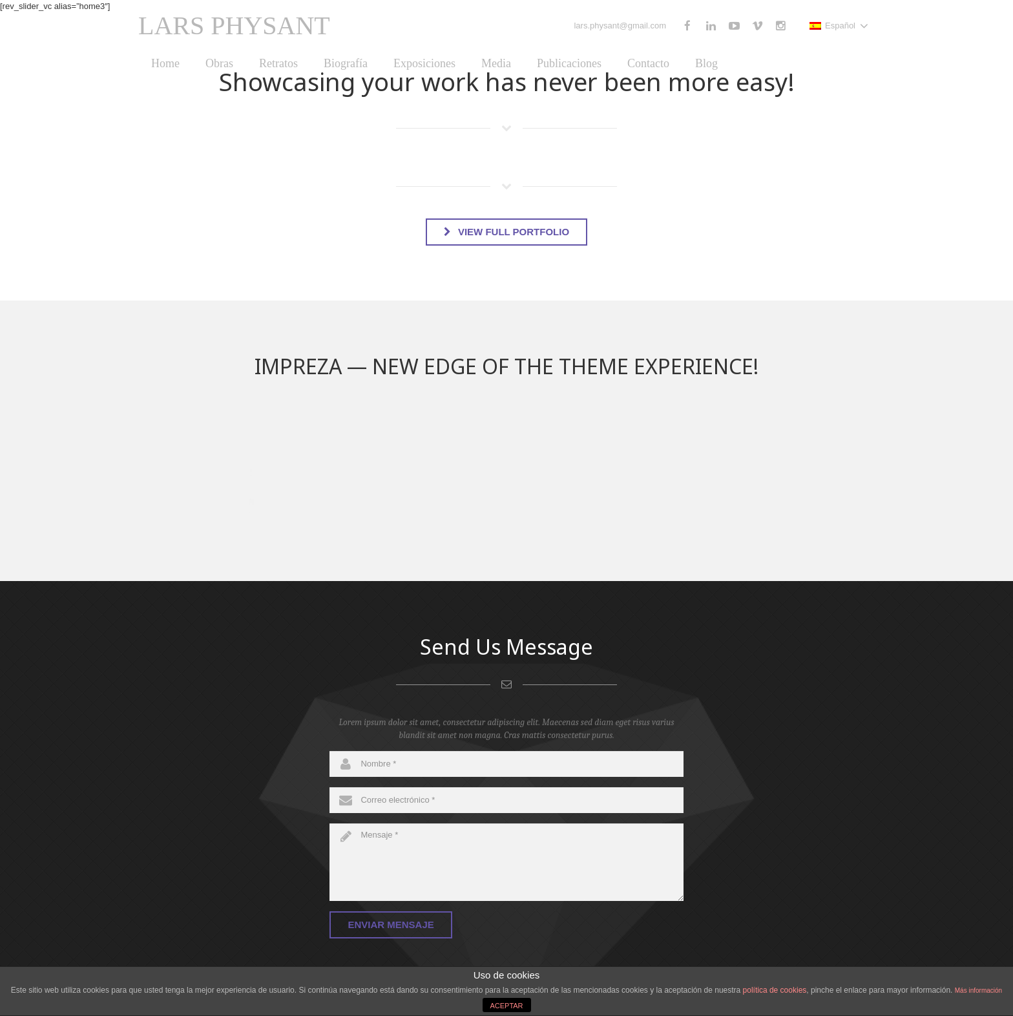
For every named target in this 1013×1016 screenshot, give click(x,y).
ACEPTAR (506, 1006)
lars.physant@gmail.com (620, 25)
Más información (978, 990)
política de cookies (775, 990)
